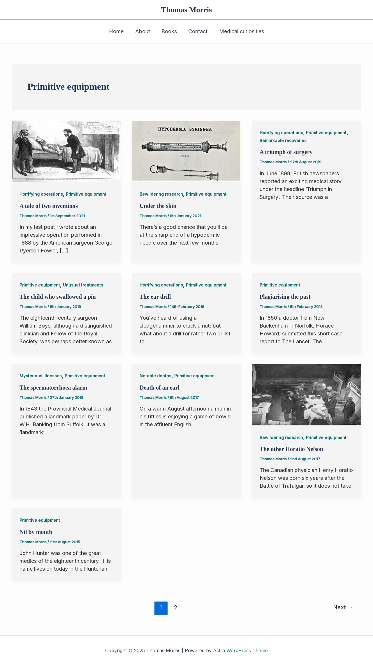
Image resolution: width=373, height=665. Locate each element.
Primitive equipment (86, 194)
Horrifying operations (41, 194)
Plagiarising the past (285, 296)
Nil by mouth (36, 532)
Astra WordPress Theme (240, 650)
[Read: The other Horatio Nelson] (306, 394)
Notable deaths (155, 375)
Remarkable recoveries (283, 140)
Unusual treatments (83, 284)
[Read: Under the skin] (186, 151)
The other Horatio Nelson (291, 449)
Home (118, 31)
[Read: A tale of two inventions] (66, 151)
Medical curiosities (239, 31)
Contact (197, 31)
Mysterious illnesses (41, 375)
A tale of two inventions (49, 206)
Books (169, 31)
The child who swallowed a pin (58, 296)
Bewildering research (161, 194)
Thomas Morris (186, 10)
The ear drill (155, 296)
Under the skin (158, 206)
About (143, 31)
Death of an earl (160, 387)
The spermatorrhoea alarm (53, 387)
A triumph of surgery (286, 152)
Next (343, 607)
